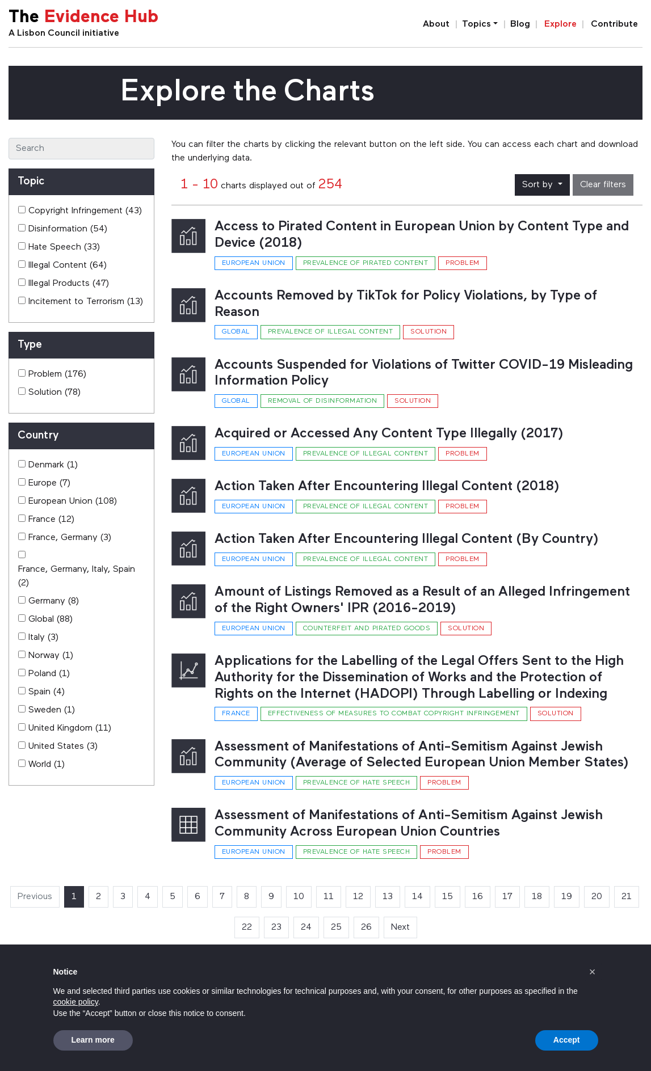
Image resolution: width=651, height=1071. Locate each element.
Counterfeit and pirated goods (367, 628)
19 (566, 896)
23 (276, 927)
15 (447, 896)
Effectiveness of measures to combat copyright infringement (394, 713)
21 (626, 896)
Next (400, 927)
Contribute (614, 24)
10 (298, 896)
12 (358, 896)
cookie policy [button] (75, 1001)
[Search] (81, 148)
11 (329, 896)
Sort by (539, 184)
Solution (428, 331)
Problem (463, 263)
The (83, 18)
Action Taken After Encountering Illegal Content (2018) (387, 487)
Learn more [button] (93, 1039)
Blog (520, 24)
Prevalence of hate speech (356, 782)
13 (388, 896)
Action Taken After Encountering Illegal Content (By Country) (407, 539)
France (236, 713)
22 (247, 927)
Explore (560, 24)
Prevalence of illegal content (330, 331)
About (436, 24)
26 (366, 927)
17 (507, 896)
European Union (253, 263)
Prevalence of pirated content (366, 263)
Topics (476, 24)
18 (537, 896)
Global (236, 331)
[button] (592, 972)
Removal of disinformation (322, 401)
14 (417, 896)
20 (596, 896)
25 (336, 927)
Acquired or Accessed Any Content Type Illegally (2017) (389, 434)
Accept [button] (566, 1039)
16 (477, 896)
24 (306, 927)
